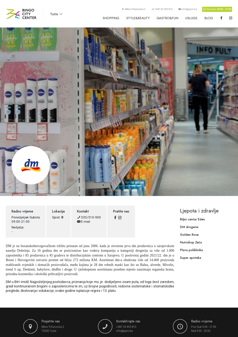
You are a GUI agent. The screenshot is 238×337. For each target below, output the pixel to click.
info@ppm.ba (187, 9)
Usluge (191, 18)
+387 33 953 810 (161, 9)
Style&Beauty (138, 18)
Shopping (111, 18)
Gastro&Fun (167, 18)
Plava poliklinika (191, 250)
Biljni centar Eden (192, 219)
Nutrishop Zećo (191, 242)
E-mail (83, 221)
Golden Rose (189, 234)
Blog (208, 18)
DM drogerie (189, 227)
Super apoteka (190, 257)
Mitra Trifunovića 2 (52, 326)
